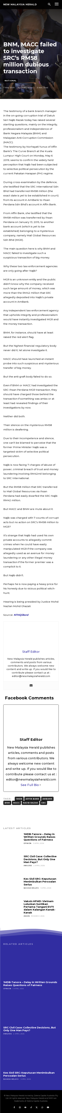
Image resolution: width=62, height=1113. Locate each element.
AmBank (47, 799)
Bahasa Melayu (31, 888)
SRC (43, 803)
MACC (16, 803)
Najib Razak (30, 803)
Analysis (28, 865)
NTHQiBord (21, 614)
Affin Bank (32, 799)
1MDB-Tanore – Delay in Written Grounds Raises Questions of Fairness (39, 836)
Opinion (28, 843)
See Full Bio (30, 785)
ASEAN (27, 916)
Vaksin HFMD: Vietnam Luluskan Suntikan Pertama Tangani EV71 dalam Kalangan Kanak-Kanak (39, 907)
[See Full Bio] (40, 785)
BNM (7, 803)
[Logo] (20, 4)
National (10, 81)
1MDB (19, 799)
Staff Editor (27, 87)
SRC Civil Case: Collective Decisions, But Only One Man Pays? (40, 859)
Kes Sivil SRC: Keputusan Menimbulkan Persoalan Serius (40, 881)
